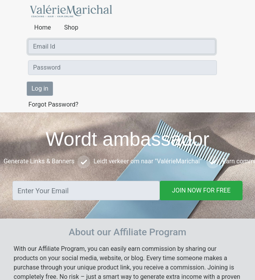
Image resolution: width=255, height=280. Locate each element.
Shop (71, 27)
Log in (39, 88)
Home (43, 27)
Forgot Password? (53, 104)
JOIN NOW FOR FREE (201, 190)
